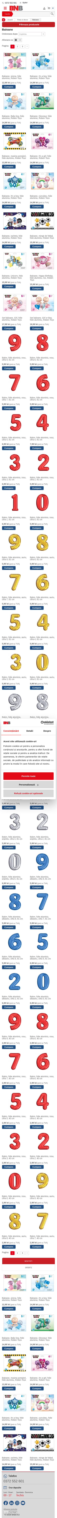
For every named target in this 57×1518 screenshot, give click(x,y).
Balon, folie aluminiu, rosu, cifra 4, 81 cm (42, 439)
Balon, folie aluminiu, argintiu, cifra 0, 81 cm (12, 878)
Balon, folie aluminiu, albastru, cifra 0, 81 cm (40, 998)
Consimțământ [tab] (11, 731)
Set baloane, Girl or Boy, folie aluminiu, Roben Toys (42, 319)
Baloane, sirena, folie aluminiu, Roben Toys (12, 77)
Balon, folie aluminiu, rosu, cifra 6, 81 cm (42, 399)
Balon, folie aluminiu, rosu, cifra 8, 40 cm (42, 1037)
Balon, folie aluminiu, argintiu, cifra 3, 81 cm (12, 838)
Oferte (28, 1267)
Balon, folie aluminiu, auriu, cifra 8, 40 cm (14, 1237)
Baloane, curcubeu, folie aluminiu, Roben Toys (41, 197)
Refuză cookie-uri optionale (28, 793)
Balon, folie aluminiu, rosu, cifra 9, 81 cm (14, 359)
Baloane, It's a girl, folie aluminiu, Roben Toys (40, 157)
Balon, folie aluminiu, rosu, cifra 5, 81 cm (14, 439)
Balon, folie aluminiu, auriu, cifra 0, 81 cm (42, 678)
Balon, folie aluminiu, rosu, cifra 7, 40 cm (14, 1077)
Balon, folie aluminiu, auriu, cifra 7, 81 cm (14, 598)
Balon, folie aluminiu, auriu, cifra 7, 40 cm (42, 1237)
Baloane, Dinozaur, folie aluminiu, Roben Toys (41, 117)
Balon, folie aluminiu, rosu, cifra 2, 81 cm (42, 478)
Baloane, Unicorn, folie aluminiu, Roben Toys (12, 277)
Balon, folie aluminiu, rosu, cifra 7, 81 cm (14, 399)
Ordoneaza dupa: (10, 34)
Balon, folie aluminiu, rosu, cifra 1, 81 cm (14, 518)
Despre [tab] (47, 731)
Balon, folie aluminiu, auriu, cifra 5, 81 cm (14, 638)
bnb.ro (16, 1515)
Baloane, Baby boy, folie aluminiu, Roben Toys (13, 117)
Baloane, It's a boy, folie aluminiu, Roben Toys (41, 77)
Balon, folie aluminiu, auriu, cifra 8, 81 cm (42, 558)
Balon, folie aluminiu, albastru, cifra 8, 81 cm (12, 918)
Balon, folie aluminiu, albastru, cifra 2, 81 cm (12, 998)
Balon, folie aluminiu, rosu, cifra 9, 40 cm (14, 1037)
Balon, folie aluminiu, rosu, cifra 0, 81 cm (42, 518)
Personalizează (28, 784)
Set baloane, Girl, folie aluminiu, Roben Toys (12, 319)
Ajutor (24, 2)
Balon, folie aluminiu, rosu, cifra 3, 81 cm (14, 478)
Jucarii (10, 20)
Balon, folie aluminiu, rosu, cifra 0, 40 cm (14, 1197)
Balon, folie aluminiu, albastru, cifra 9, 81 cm (40, 878)
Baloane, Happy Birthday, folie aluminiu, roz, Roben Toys (41, 278)
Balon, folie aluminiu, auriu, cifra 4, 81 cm (42, 638)
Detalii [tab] (29, 731)
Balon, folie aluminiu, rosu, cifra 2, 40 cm (42, 1157)
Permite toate (28, 776)
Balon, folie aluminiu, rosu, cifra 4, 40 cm (42, 1117)
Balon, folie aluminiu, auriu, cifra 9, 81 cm (14, 558)
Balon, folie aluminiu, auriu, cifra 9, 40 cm (42, 1197)
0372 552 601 (11, 3)
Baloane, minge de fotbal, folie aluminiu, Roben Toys (42, 237)
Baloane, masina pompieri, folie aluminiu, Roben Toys (14, 157)
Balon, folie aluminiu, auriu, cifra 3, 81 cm (14, 678)
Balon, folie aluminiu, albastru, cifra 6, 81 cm (12, 958)
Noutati (28, 1261)
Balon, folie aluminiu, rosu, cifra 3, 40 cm (14, 1157)
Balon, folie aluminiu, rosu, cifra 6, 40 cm (42, 1077)
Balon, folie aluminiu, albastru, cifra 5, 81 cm (40, 958)
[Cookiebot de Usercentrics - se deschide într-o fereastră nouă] (41, 723)
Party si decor (22, 20)
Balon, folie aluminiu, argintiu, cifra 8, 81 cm (40, 718)
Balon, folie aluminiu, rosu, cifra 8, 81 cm (42, 359)
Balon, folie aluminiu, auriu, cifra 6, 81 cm (42, 598)
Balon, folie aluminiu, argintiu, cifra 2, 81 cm (40, 838)
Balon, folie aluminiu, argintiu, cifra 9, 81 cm (12, 718)
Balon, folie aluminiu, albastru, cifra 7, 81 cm (40, 918)
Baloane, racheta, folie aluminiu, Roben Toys (12, 237)
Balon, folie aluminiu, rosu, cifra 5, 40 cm (14, 1117)
